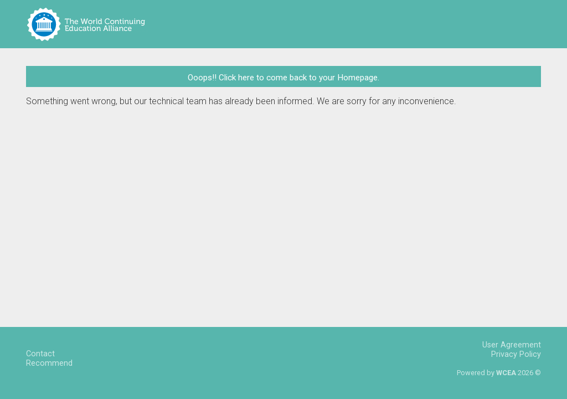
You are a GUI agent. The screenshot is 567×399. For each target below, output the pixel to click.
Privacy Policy (516, 354)
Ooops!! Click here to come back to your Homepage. (283, 78)
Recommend (49, 363)
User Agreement (511, 345)
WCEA (506, 373)
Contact (40, 354)
